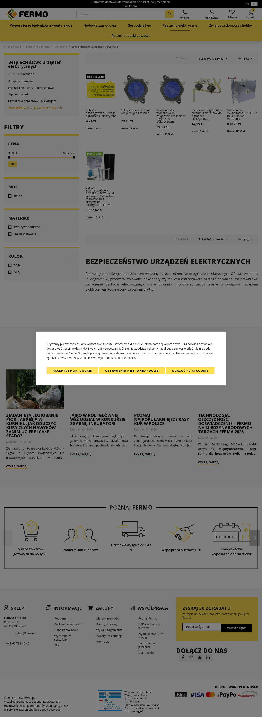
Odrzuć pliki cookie (190, 371)
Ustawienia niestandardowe (132, 371)
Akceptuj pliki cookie (72, 371)
